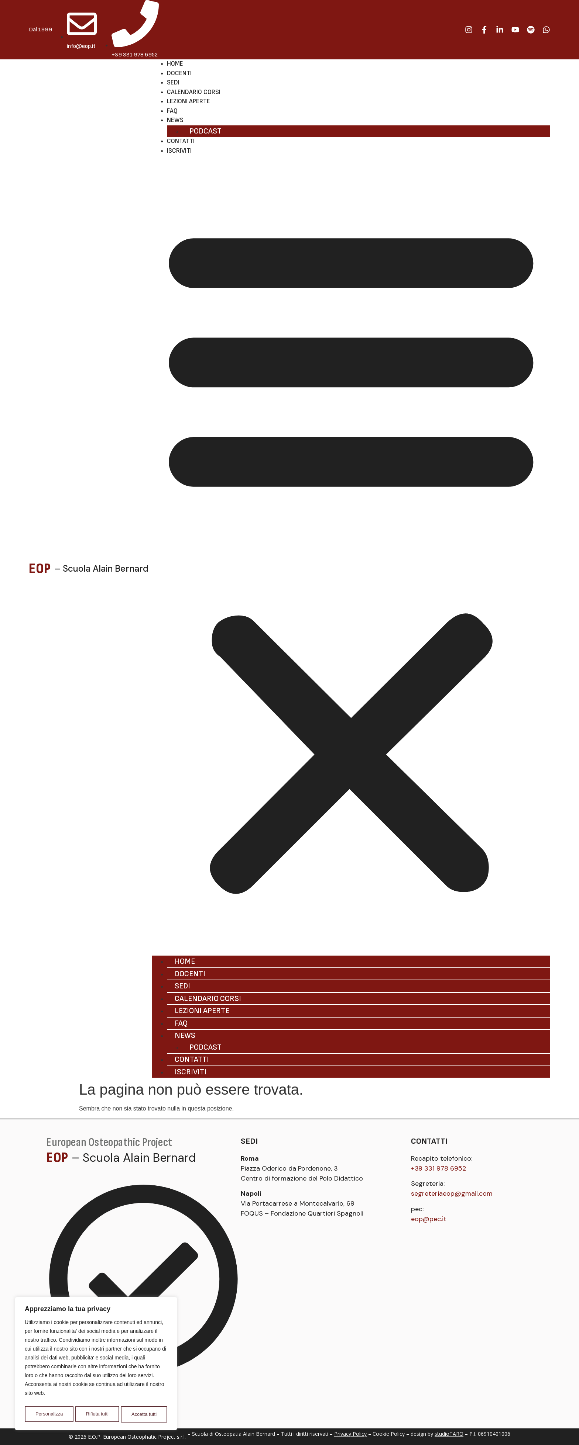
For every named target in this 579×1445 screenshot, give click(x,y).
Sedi (173, 82)
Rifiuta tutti (97, 1414)
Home (175, 63)
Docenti (179, 73)
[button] (351, 556)
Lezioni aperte (188, 101)
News (175, 120)
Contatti (181, 141)
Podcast (205, 131)
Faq (172, 111)
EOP (40, 569)
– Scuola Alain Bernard (101, 568)
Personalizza (49, 1414)
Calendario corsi (193, 92)
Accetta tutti (144, 1414)
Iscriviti (179, 151)
